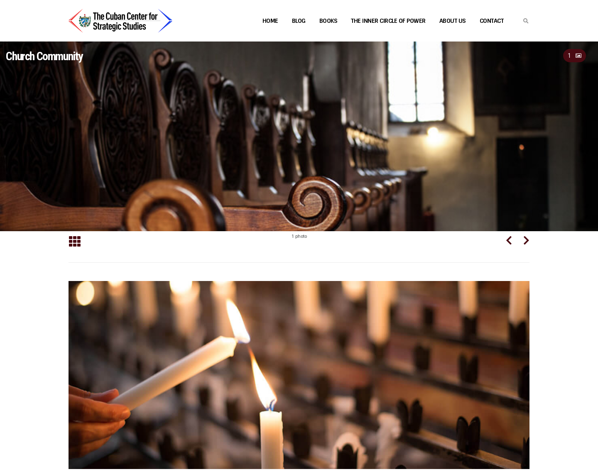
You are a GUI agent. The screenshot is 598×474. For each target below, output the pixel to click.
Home (270, 20)
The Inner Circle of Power (388, 20)
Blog (299, 20)
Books (328, 20)
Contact (492, 20)
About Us (452, 20)
